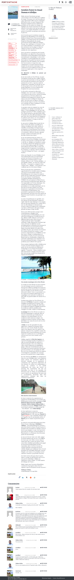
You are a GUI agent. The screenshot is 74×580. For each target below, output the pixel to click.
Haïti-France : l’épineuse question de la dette (57, 132)
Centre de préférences (59, 578)
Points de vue (25, 6)
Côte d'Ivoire (10, 43)
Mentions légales (47, 578)
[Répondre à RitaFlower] (43, 511)
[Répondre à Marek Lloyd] (43, 571)
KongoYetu (27, 415)
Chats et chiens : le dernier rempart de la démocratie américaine (58, 151)
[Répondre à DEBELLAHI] (43, 525)
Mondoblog (11, 50)
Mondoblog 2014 (11, 53)
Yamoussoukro (12, 64)
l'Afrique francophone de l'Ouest (12, 48)
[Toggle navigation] (70, 2)
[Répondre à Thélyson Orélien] (43, 503)
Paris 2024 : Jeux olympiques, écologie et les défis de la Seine (58, 146)
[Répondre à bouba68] (43, 487)
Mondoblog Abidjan (11, 55)
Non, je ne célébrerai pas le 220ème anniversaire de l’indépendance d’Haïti (58, 127)
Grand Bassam (10, 46)
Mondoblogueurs (13, 62)
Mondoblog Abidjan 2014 (12, 58)
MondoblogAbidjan (13, 60)
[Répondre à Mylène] (43, 495)
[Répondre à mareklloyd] (43, 532)
